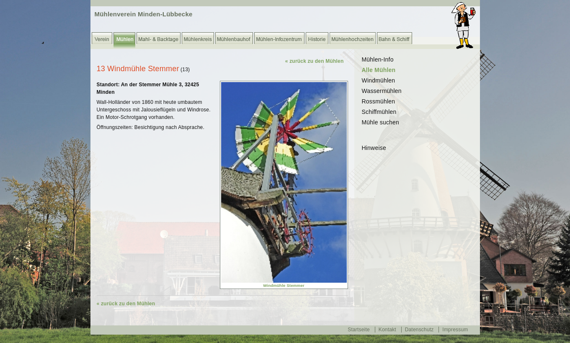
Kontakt (387, 330)
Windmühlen (378, 80)
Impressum (455, 330)
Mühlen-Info (378, 59)
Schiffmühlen (379, 111)
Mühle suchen (381, 122)
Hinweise (374, 147)
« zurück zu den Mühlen (314, 61)
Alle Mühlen (379, 70)
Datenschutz (419, 330)
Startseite (359, 330)
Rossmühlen (378, 101)
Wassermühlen (382, 91)
